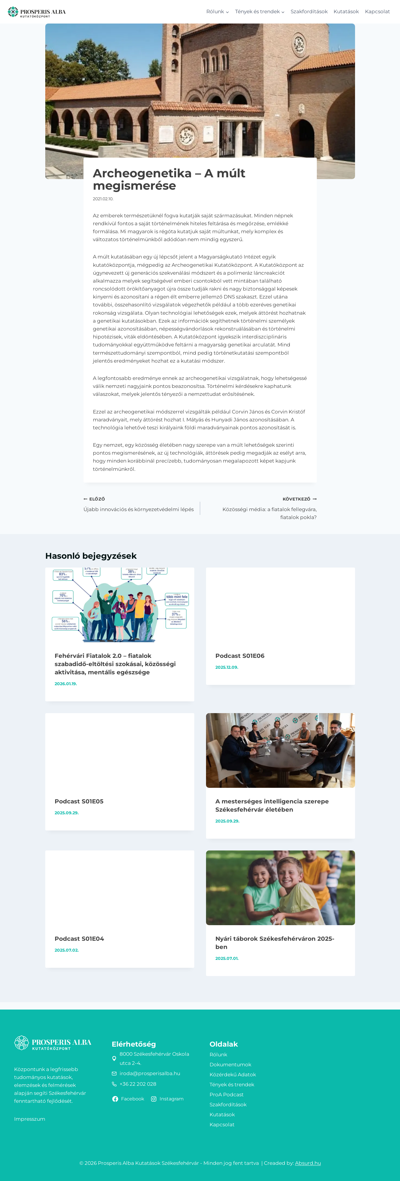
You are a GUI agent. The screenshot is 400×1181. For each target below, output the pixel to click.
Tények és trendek (232, 1084)
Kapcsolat (377, 11)
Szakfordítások (309, 11)
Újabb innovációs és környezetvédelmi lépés (139, 503)
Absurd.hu (308, 1163)
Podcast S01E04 (79, 938)
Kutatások (346, 11)
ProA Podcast (227, 1094)
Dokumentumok (230, 1064)
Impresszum (29, 1119)
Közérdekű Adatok (233, 1074)
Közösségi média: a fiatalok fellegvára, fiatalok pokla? (261, 507)
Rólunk (218, 1054)
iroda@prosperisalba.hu (150, 1073)
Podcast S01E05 (79, 801)
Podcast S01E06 (240, 655)
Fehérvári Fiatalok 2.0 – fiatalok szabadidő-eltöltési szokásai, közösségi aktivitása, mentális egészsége (115, 664)
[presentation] (119, 605)
